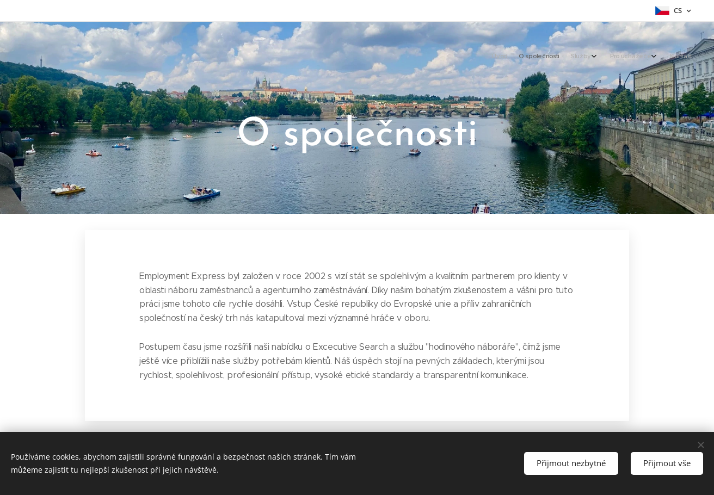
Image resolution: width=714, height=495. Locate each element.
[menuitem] (634, 57)
